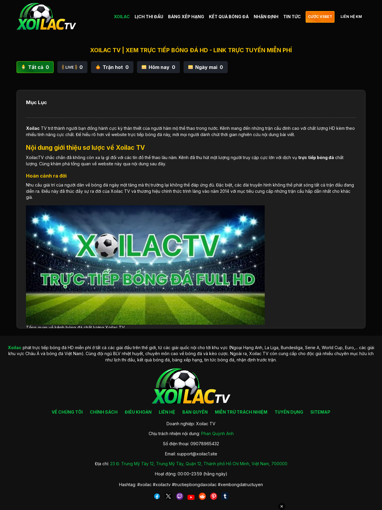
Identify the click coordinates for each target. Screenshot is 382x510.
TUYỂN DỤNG (289, 412)
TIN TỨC (292, 16)
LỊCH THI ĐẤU (149, 16)
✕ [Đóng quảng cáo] (282, 506)
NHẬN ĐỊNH (266, 16)
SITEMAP (320, 412)
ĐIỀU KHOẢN (138, 412)
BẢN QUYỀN (195, 412)
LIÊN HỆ (167, 412)
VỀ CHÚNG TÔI (67, 412)
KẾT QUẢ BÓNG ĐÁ (229, 16)
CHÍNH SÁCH (104, 412)
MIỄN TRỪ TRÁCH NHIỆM (241, 412)
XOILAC (122, 16)
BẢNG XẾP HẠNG (186, 16)
